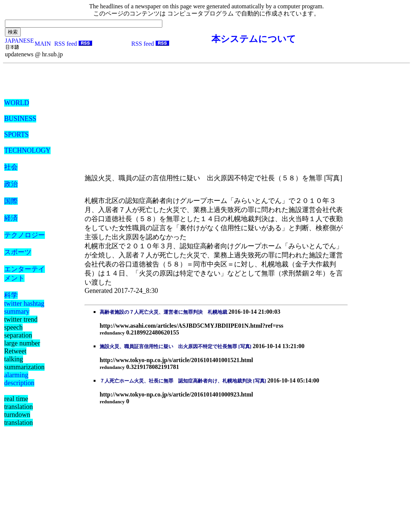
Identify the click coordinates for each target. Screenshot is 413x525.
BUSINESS (20, 118)
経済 (11, 218)
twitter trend (20, 319)
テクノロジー (24, 235)
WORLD (16, 103)
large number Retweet (22, 347)
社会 (11, 167)
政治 (11, 184)
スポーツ (17, 252)
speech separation (18, 331)
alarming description (19, 379)
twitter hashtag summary (24, 307)
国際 (11, 201)
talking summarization (24, 363)
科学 (11, 295)
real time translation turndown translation (18, 410)
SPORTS (16, 134)
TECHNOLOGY (27, 150)
